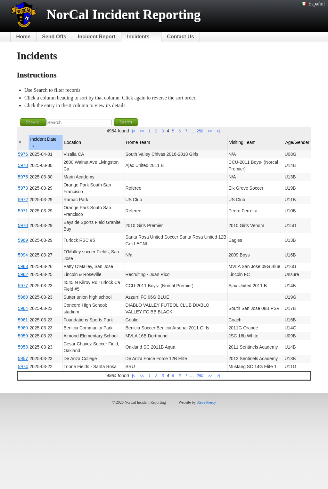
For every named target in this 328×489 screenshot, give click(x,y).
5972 (23, 199)
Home (23, 36)
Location (72, 142)
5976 (23, 154)
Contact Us (180, 36)
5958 (23, 347)
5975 (23, 176)
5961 (23, 319)
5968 (23, 297)
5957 (23, 358)
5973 (23, 188)
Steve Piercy (206, 402)
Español (313, 3)
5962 (23, 274)
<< (142, 131)
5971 (23, 210)
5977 (23, 285)
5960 (23, 327)
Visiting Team (242, 142)
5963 (23, 266)
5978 (23, 165)
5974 (23, 366)
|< (133, 131)
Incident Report (96, 36)
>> (210, 131)
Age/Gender (297, 142)
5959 (23, 335)
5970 (23, 225)
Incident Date (43, 142)
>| (218, 131)
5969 (23, 240)
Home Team (138, 142)
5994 (23, 254)
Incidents (138, 36)
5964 (23, 308)
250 (200, 131)
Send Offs (54, 36)
